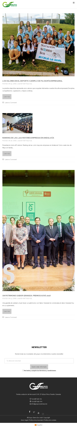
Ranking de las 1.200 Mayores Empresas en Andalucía (28, 138)
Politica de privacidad (36, 420)
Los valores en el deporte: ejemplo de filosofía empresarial (32, 81)
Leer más (7, 96)
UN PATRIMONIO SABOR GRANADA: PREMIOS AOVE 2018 (26, 296)
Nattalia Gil (27, 84)
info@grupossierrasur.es (39, 404)
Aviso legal (24, 420)
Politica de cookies (50, 420)
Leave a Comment (11, 102)
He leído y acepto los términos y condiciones (39, 370)
